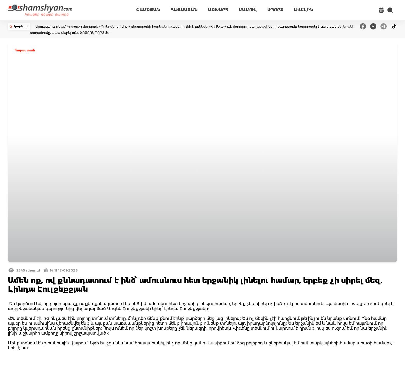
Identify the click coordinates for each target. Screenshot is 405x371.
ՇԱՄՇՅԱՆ (148, 9)
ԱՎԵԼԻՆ (303, 9)
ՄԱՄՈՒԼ (248, 9)
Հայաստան (24, 50)
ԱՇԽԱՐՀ (218, 9)
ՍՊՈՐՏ (275, 9)
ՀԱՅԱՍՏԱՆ (184, 9)
